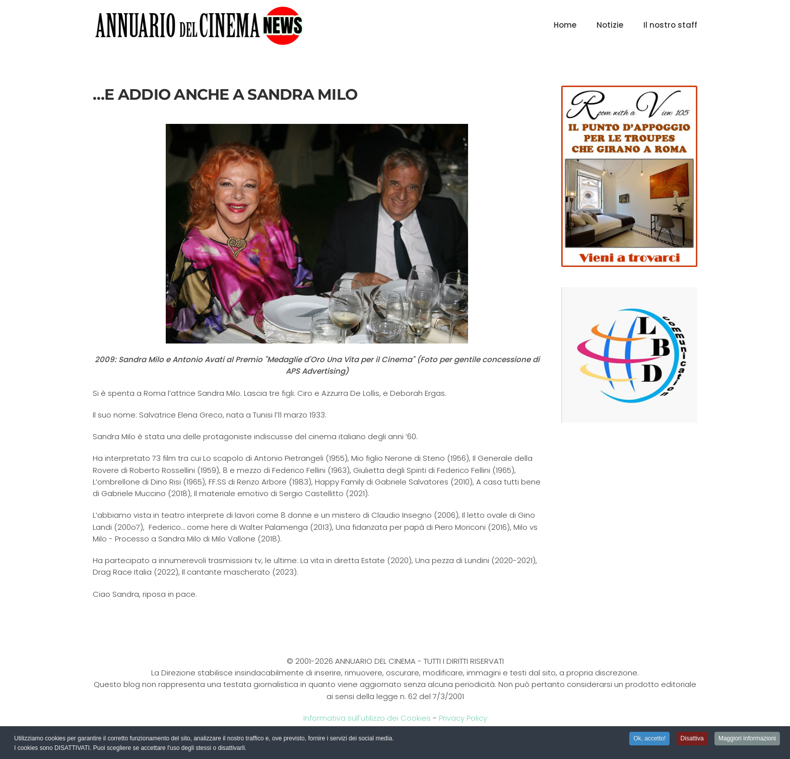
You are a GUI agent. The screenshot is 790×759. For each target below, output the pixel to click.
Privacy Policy (463, 718)
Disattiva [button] (692, 738)
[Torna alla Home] (199, 25)
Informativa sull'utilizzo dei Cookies (367, 718)
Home (565, 25)
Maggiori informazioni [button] (747, 738)
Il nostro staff (670, 25)
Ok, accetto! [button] (649, 738)
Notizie (610, 25)
